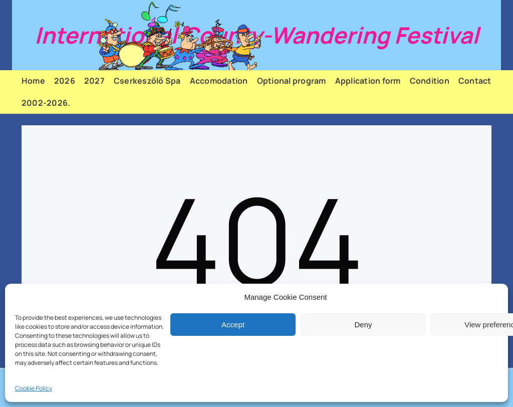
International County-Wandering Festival (257, 35)
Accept (232, 324)
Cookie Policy (33, 388)
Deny (363, 324)
